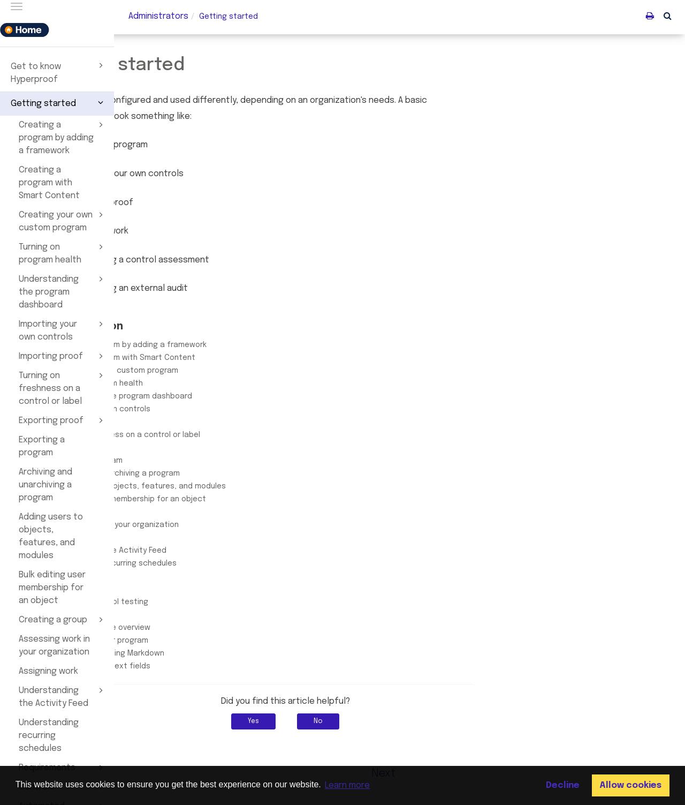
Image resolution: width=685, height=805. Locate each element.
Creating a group (62, 620)
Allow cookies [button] (630, 785)
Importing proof (62, 356)
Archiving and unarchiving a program (45, 485)
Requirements (187, 576)
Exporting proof (62, 420)
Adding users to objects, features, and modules (51, 536)
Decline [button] (563, 785)
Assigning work (48, 671)
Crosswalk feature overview (213, 627)
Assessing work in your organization (54, 646)
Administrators (158, 16)
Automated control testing (212, 602)
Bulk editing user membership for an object (52, 587)
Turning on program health (62, 253)
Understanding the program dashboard (62, 291)
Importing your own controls (62, 330)
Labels (174, 615)
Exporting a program (42, 446)
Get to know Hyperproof (58, 71)
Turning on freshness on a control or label (62, 388)
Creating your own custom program (62, 220)
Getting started (58, 102)
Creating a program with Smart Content (49, 182)
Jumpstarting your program (212, 640)
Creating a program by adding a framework (62, 137)
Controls (177, 589)
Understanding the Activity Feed (62, 696)
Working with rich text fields (213, 666)
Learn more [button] (347, 785)
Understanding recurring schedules (49, 735)
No (432, 721)
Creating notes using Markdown (220, 653)
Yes (368, 721)
